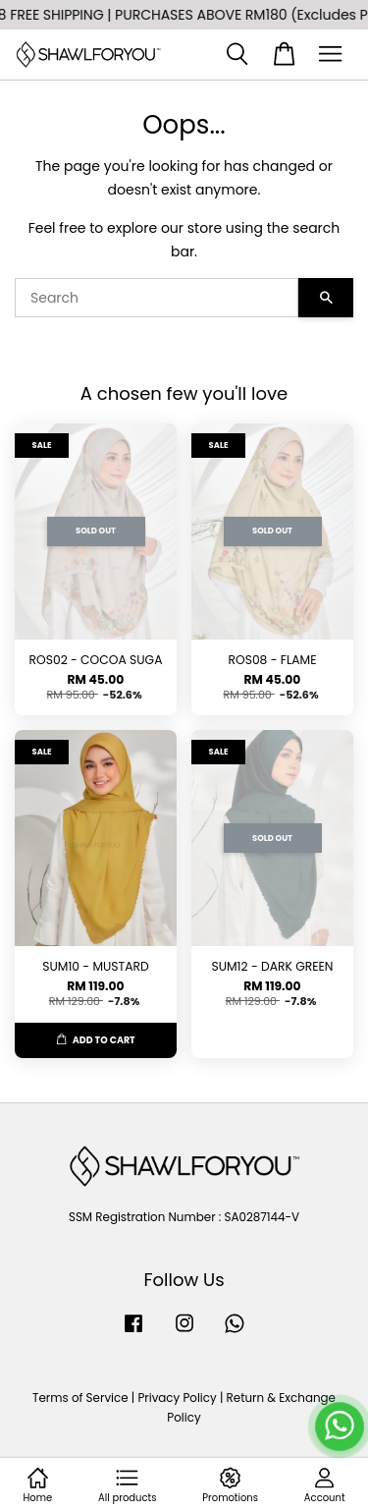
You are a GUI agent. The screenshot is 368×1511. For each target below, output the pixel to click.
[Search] (156, 297)
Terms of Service (80, 1398)
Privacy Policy (176, 1398)
